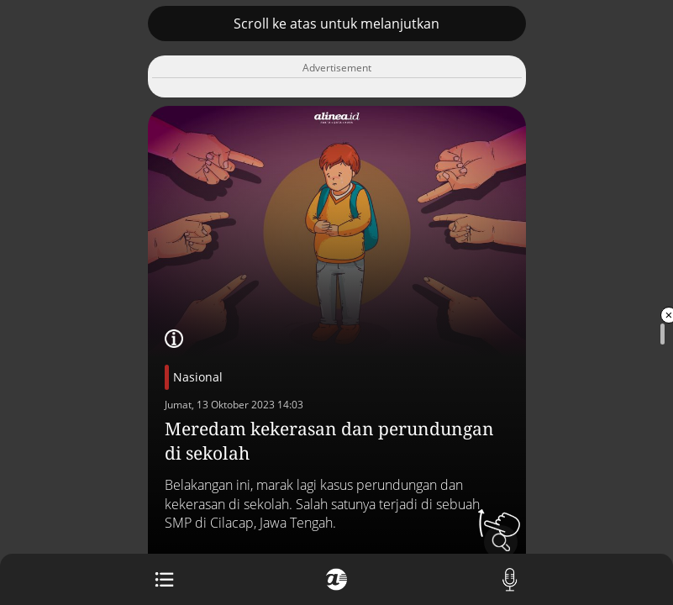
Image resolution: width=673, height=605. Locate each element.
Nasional (198, 377)
